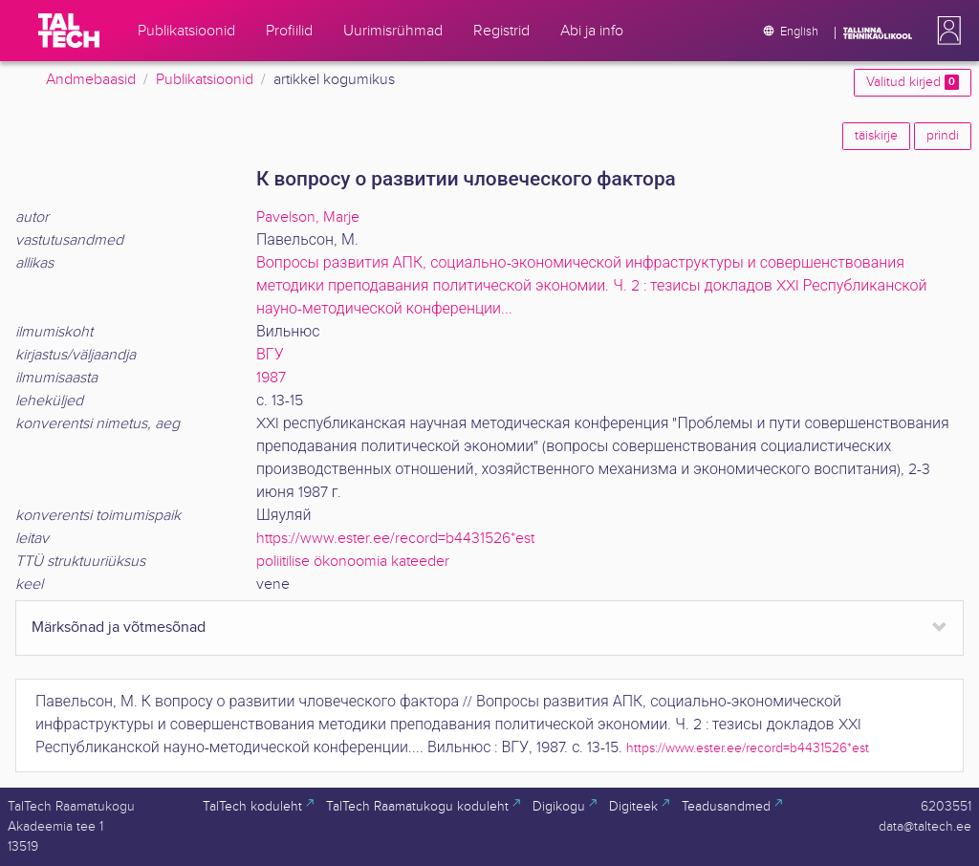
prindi (942, 135)
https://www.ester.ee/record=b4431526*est (395, 539)
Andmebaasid (91, 80)
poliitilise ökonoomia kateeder (352, 561)
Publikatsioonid (204, 80)
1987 (271, 378)
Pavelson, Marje (307, 217)
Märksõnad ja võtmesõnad (119, 627)
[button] (945, 30)
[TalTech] (68, 30)
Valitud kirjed (912, 82)
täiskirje (876, 135)
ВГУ (270, 355)
